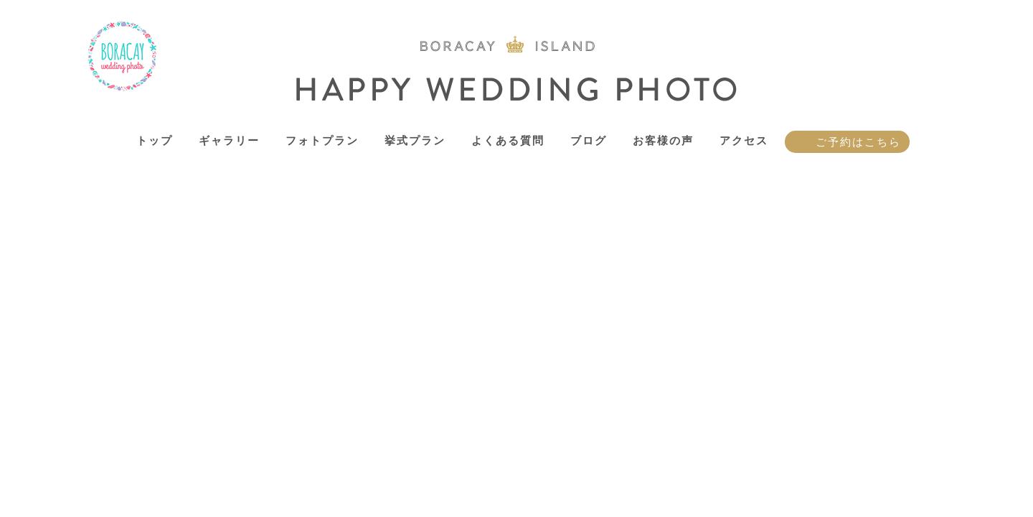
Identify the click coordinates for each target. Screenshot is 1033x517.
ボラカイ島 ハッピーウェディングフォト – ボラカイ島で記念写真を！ (122, 56)
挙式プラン (415, 140)
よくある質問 (507, 140)
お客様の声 (663, 140)
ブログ (588, 140)
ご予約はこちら (858, 142)
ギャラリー (229, 140)
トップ (154, 140)
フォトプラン (322, 140)
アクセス (744, 140)
